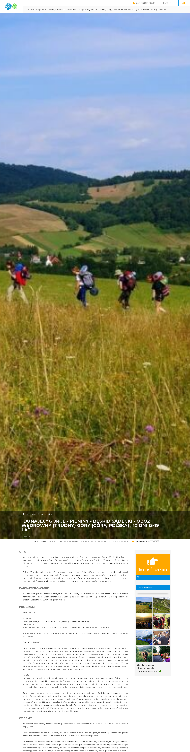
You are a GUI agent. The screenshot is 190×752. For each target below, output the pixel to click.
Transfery (125, 10)
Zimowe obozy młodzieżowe (159, 10)
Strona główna (40, 548)
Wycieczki (140, 10)
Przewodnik (93, 10)
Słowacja (83, 10)
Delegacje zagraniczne (110, 10)
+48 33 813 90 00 (145, 3)
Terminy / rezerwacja (152, 570)
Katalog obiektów (58, 16)
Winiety (74, 10)
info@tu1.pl (167, 3)
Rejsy (132, 10)
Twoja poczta (64, 10)
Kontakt (53, 10)
